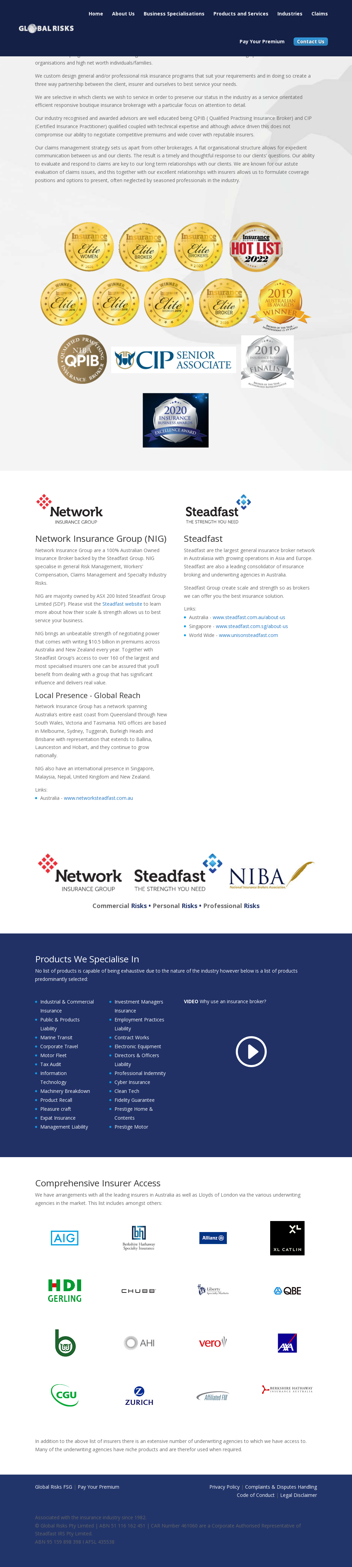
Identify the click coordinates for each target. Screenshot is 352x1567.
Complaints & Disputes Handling (281, 1487)
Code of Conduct (256, 1495)
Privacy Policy (224, 1487)
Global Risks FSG (53, 1487)
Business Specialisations (174, 13)
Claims (319, 13)
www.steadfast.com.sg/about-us (252, 626)
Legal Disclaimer (298, 1495)
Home (96, 13)
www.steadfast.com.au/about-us (249, 617)
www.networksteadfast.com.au (98, 798)
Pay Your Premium (262, 41)
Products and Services (240, 13)
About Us (123, 13)
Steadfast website (122, 604)
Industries (289, 13)
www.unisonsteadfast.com (248, 635)
